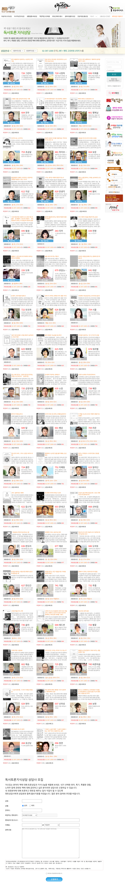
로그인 (114, 74)
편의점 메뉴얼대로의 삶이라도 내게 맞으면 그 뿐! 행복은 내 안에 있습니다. (60, 511)
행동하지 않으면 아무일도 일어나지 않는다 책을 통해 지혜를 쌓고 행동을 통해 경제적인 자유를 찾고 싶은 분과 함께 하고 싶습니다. (94, 356)
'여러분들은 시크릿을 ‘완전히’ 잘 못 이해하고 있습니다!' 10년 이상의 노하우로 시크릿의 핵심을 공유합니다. (61, 591)
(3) (73, 408)
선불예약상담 (31, 51)
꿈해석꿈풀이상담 (70, 16)
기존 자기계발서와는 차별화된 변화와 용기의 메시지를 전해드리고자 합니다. (94, 275)
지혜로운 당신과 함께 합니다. (27, 273)
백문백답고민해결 (44, 16)
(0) (73, 132)
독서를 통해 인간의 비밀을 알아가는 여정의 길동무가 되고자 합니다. (27, 433)
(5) (6, 132)
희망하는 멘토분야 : (11, 815)
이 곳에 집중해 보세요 (27, 746)
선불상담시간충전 (105, 16)
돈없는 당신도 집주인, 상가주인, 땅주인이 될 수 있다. (94, 511)
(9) (40, 172)
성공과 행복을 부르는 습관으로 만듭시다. (27, 155)
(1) (6, 93)
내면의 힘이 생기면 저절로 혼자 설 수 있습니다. (61, 314)
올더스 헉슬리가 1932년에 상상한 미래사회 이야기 (61, 629)
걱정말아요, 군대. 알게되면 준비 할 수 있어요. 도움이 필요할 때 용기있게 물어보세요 (27, 117)
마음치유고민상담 (6, 16)
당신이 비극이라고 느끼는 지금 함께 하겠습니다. (94, 314)
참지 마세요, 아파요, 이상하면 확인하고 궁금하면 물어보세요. (27, 471)
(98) (41, 763)
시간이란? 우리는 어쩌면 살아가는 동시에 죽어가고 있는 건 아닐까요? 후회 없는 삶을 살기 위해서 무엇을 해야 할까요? (27, 631)
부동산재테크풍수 (57, 16)
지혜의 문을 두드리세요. (94, 195)
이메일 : (7, 825)
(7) (40, 93)
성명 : (7, 801)
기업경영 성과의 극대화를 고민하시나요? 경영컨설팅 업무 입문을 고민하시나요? (27, 669)
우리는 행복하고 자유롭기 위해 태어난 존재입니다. (60, 471)
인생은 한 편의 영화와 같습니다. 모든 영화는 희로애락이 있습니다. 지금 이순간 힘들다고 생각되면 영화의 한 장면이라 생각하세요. (61, 553)
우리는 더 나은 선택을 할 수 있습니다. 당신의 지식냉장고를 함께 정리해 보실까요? (94, 669)
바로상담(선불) (7, 89)
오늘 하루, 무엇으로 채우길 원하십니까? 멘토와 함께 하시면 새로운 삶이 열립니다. (61, 278)
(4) (73, 172)
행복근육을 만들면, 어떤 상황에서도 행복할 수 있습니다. (94, 77)
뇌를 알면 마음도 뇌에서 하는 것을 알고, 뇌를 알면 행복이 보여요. (94, 392)
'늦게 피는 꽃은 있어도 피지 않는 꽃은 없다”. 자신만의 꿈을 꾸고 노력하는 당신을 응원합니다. (27, 394)
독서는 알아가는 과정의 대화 (27, 707)
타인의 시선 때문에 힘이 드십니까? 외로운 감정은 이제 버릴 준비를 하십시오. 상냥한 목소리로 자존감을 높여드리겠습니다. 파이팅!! (94, 592)
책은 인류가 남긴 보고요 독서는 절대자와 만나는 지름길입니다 (60, 392)
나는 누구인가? (92, 233)
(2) (73, 93)
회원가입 (114, 79)
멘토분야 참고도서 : (11, 820)
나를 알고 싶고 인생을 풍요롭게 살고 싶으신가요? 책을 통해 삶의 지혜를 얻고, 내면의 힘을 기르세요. (94, 630)
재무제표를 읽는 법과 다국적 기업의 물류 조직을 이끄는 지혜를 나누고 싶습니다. (27, 551)
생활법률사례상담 (32, 16)
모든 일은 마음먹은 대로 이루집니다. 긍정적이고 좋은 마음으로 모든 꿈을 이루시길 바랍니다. (94, 158)
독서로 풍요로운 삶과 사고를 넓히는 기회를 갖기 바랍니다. (60, 117)
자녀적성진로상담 (19, 16)
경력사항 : (8, 829)
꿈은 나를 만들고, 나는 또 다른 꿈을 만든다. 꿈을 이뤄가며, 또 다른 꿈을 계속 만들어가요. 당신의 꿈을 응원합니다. (61, 356)
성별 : (7, 805)
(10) (41, 724)
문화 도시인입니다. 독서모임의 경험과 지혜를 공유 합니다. (61, 668)
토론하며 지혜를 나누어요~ (27, 234)
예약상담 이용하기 (117, 16)
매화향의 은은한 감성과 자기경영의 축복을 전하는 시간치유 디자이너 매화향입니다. (27, 354)
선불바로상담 (18, 51)
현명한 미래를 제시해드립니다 (94, 707)
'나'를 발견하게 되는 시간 (60, 234)
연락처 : (7, 810)
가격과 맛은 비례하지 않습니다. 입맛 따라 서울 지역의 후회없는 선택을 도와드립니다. (27, 511)
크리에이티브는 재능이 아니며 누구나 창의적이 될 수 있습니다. (61, 195)
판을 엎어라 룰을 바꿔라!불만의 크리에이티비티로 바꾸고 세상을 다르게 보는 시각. (60, 433)
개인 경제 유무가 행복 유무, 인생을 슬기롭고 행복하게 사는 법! (27, 589)
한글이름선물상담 (83, 16)
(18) (74, 211)
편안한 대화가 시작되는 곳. (60, 746)
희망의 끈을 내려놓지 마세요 (60, 707)
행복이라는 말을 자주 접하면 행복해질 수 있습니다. (94, 117)
